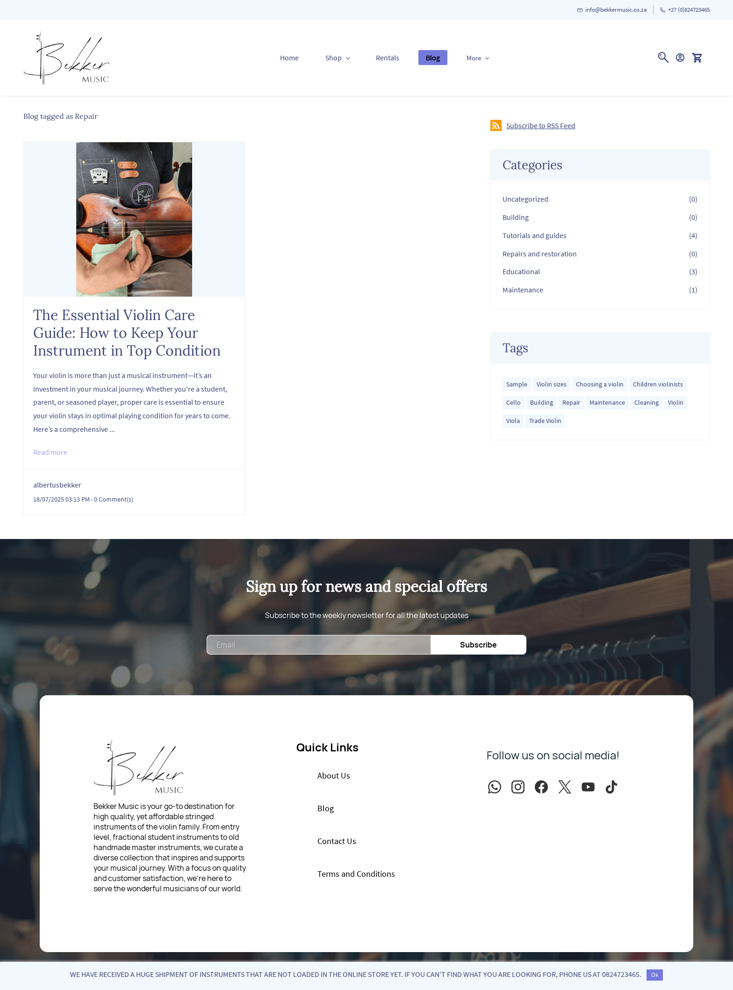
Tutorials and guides (535, 235)
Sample (516, 384)
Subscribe (478, 645)
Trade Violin (545, 420)
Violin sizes (552, 384)
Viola (513, 420)
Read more (50, 452)
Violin (675, 402)
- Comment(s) (112, 499)
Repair (571, 402)
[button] (700, 57)
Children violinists (658, 384)
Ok (654, 975)
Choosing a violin (600, 384)
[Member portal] (680, 57)
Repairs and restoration (540, 253)
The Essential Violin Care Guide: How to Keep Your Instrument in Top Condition (127, 332)
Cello (513, 402)
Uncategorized (525, 199)
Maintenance (523, 289)
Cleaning (646, 402)
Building (516, 217)
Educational (521, 271)
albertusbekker (57, 484)
